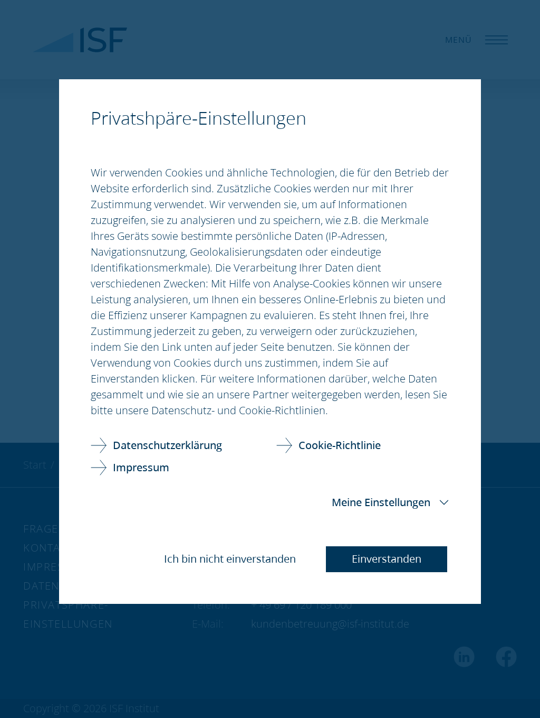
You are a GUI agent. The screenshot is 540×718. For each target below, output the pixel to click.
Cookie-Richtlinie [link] (339, 445)
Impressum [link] (141, 467)
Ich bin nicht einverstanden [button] (230, 559)
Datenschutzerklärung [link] (167, 445)
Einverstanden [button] (386, 559)
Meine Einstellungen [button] (381, 502)
